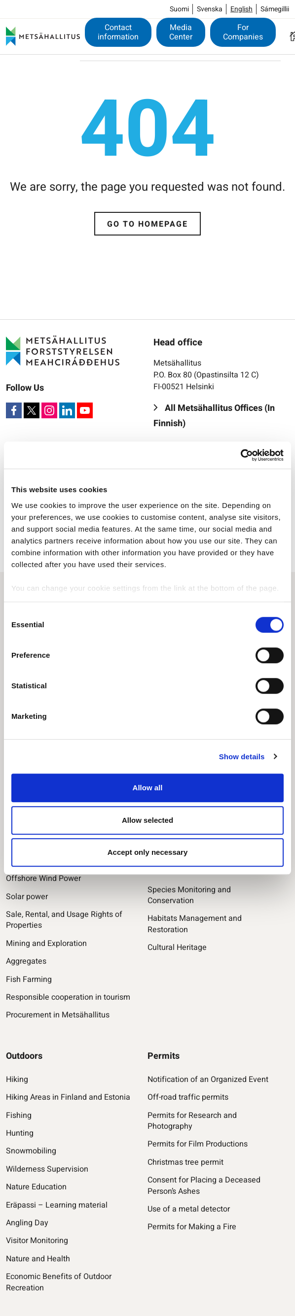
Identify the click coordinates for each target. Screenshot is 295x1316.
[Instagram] (49, 410)
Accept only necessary (148, 852)
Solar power (27, 896)
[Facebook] (14, 410)
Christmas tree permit (185, 1162)
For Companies (243, 32)
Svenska (209, 9)
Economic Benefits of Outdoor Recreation (58, 1282)
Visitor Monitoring (37, 1240)
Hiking (17, 1079)
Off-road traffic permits (188, 1097)
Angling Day (27, 1222)
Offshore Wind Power (43, 878)
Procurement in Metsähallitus (58, 1015)
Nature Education (36, 1186)
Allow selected (147, 820)
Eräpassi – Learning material (57, 1205)
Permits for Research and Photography (192, 1121)
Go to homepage (147, 224)
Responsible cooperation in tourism (68, 997)
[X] (31, 410)
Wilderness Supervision (47, 1169)
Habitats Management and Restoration (195, 924)
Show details (242, 756)
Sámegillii (274, 9)
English (241, 9)
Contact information (118, 32)
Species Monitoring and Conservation (189, 895)
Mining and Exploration (46, 943)
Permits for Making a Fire (192, 1226)
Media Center (180, 32)
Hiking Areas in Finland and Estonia (68, 1097)
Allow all (148, 787)
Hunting (20, 1133)
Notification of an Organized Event (208, 1079)
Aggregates (26, 961)
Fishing (19, 1115)
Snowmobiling (31, 1151)
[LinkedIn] (67, 410)
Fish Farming (29, 979)
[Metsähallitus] (43, 36)
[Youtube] (85, 410)
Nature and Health (38, 1258)
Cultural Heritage (177, 947)
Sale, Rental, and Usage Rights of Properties (64, 920)
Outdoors (24, 1056)
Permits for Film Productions (198, 1144)
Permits (164, 1056)
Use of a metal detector (189, 1209)
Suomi (179, 9)
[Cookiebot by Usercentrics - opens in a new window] (240, 455)
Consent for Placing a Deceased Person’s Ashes (204, 1186)
